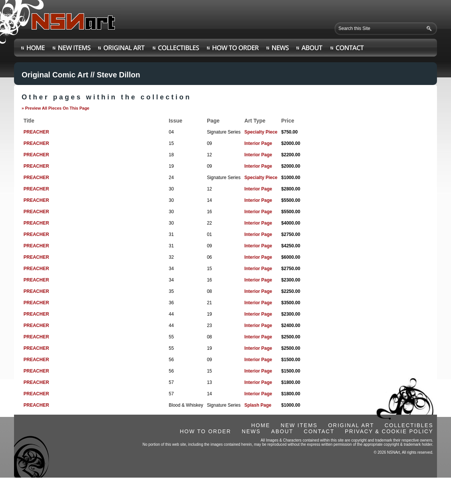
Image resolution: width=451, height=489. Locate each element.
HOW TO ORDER (205, 431)
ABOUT (282, 431)
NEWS (251, 431)
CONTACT (319, 431)
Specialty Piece (260, 132)
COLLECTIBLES (409, 425)
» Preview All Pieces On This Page (55, 108)
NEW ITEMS (299, 425)
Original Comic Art (55, 75)
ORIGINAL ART (351, 425)
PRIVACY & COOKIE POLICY (389, 431)
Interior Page (258, 143)
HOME (260, 425)
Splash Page (257, 405)
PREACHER (36, 132)
